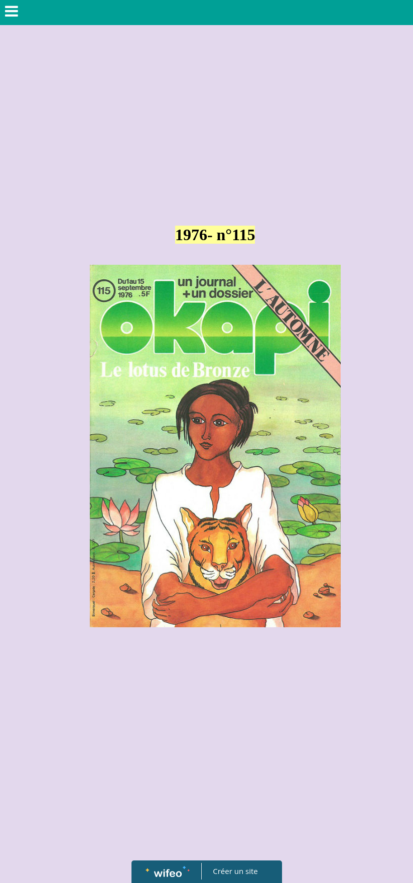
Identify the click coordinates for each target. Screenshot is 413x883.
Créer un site (235, 871)
